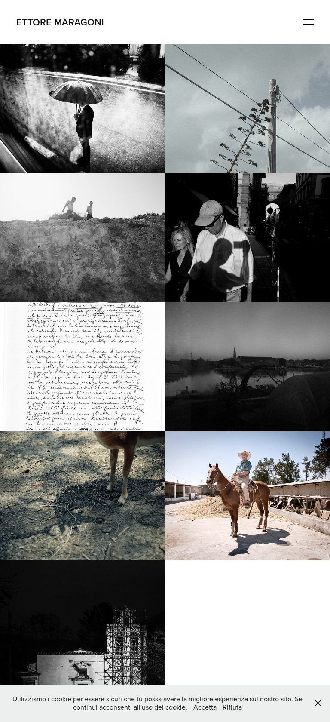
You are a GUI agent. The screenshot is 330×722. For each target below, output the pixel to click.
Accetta (205, 707)
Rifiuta (232, 707)
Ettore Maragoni (60, 22)
